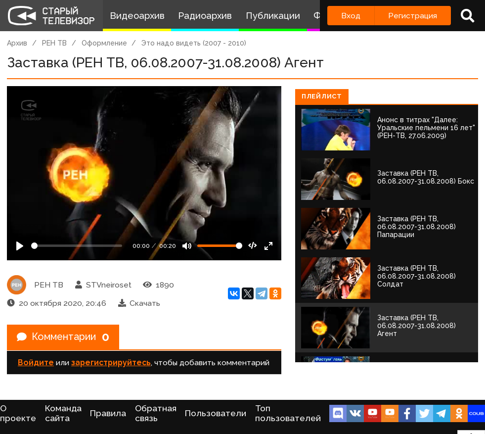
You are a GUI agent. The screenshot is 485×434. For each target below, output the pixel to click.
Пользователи (215, 413)
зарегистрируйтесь (111, 362)
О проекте (18, 413)
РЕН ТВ (54, 43)
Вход (350, 15)
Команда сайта (63, 413)
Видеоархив (137, 15)
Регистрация (412, 15)
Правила (108, 413)
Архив (17, 43)
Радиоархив (205, 15)
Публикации (273, 15)
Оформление (104, 43)
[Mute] (187, 246)
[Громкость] (219, 245)
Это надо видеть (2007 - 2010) (193, 43)
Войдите (36, 362)
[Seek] (76, 245)
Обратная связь (155, 413)
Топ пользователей (288, 413)
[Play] (20, 246)
